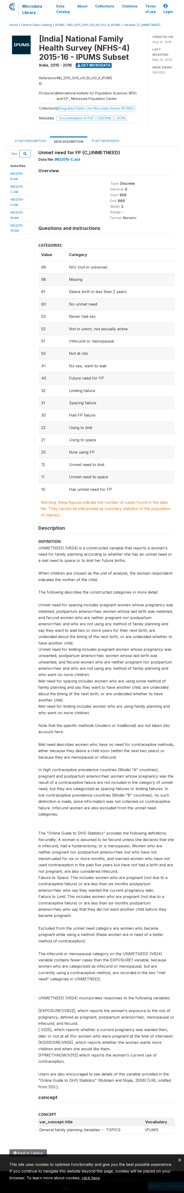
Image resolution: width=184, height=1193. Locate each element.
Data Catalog (63, 8)
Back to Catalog (28, 1153)
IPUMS (59, 25)
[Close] (180, 1159)
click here (91, 1177)
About (82, 6)
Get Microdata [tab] (105, 141)
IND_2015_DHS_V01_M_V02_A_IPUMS (94, 25)
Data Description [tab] (68, 141)
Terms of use (150, 8)
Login (168, 9)
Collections (104, 6)
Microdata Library (32, 9)
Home (13, 25)
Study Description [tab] (30, 141)
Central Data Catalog (36, 25)
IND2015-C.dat (67, 159)
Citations (130, 6)
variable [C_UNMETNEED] (142, 25)
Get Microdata (93, 65)
